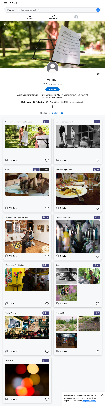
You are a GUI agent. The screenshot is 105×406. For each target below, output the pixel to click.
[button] (52, 89)
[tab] (45, 112)
